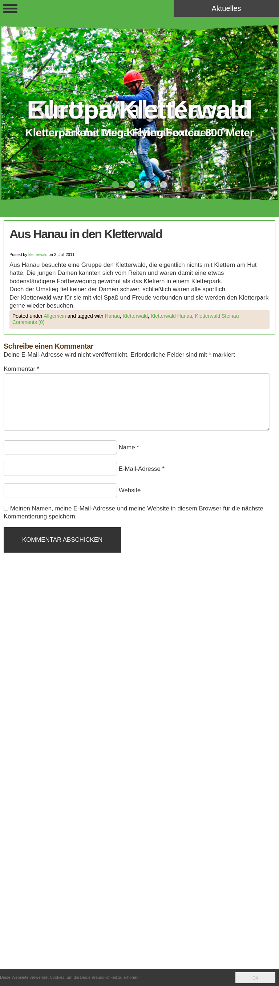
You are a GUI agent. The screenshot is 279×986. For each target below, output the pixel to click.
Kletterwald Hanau (171, 316)
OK (255, 978)
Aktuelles (226, 8)
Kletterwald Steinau (217, 316)
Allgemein (55, 316)
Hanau (112, 316)
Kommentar (21, 368)
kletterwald (38, 254)
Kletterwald (135, 316)
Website (130, 490)
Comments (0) (28, 322)
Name (127, 447)
